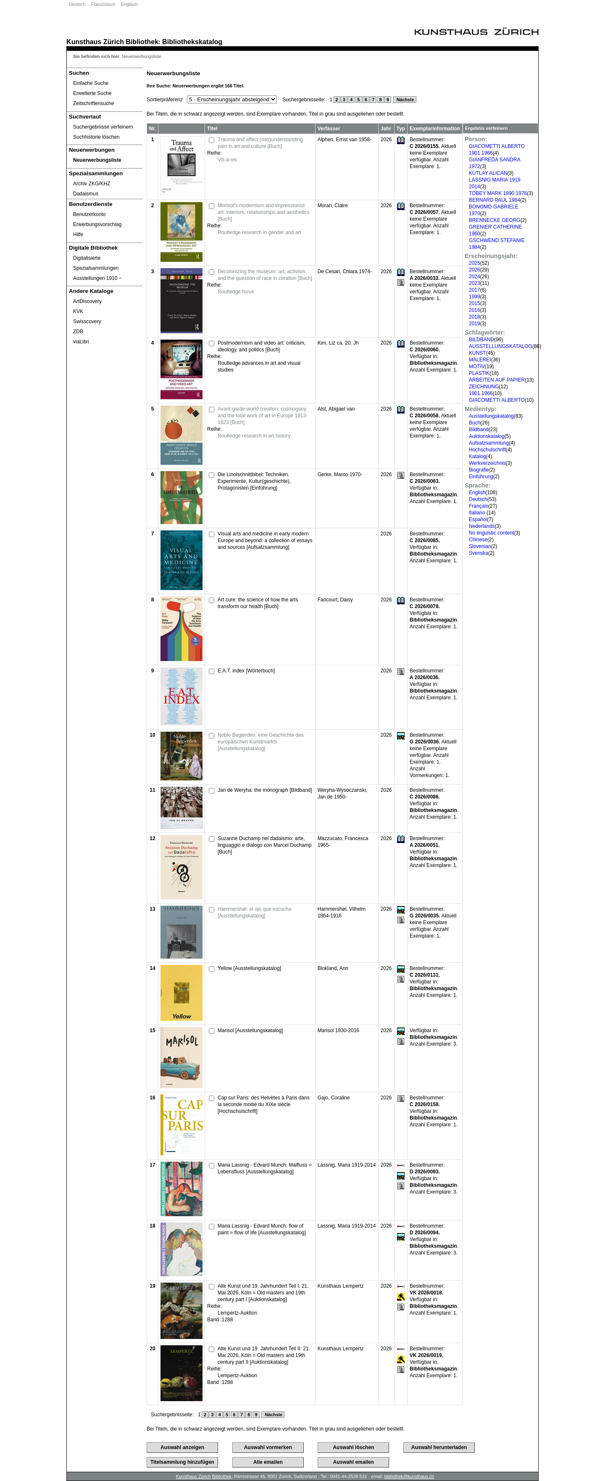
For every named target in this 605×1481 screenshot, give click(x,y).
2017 (474, 290)
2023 (474, 283)
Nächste (404, 99)
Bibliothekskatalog (192, 41)
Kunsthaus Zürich (95, 41)
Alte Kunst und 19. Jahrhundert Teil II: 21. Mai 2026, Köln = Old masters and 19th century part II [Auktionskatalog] (264, 1355)
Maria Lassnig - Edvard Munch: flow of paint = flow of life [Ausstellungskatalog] (262, 1229)
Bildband (479, 429)
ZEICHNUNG (484, 387)
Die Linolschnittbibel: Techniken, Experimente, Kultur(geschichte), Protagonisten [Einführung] (254, 481)
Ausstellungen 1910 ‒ (97, 278)
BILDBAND (481, 340)
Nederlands (482, 526)
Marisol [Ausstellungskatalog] (250, 1030)
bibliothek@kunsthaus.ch (409, 1476)
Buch (474, 423)
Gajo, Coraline (334, 1098)
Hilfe (78, 234)
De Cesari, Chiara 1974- (345, 271)
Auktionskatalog (487, 436)
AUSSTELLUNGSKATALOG (500, 346)
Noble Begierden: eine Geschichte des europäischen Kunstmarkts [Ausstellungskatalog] (261, 741)
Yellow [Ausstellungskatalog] (249, 968)
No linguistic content (491, 533)
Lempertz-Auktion (237, 1313)
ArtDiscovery (87, 301)
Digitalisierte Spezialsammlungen (95, 263)
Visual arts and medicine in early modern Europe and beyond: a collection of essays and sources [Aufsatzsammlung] (265, 540)
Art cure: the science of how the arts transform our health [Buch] (258, 603)
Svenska (478, 553)
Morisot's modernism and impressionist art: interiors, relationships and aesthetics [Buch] (263, 212)
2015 (474, 303)
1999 (474, 297)
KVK (78, 311)
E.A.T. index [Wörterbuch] (246, 671)
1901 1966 (481, 393)
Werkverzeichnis (487, 463)
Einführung (481, 477)
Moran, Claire (333, 205)
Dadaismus (85, 194)
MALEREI (480, 360)
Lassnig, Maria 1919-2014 (347, 1165)
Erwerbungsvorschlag (97, 224)
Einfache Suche (90, 83)
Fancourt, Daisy (335, 600)
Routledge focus (236, 292)
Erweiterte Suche (92, 93)
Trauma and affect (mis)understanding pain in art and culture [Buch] (260, 143)
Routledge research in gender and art (259, 232)
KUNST (477, 353)
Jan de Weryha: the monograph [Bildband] (265, 790)
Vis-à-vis (227, 160)
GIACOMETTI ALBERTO (497, 400)
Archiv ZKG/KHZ (91, 184)
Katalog (477, 456)
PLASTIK (479, 373)
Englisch (129, 4)
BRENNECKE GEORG (495, 220)
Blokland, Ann (333, 968)
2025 (474, 263)
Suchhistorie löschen (96, 137)
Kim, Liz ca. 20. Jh (338, 343)
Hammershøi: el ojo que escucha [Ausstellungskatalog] (254, 912)
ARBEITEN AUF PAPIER (497, 380)
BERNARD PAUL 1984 (494, 200)
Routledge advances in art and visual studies (259, 366)
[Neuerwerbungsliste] (104, 160)
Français (478, 506)
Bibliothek (142, 41)
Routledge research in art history (254, 436)
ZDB (78, 332)
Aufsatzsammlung (489, 443)
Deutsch (77, 4)
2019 (474, 324)
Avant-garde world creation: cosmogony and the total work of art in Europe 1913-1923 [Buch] (263, 415)
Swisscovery (87, 321)
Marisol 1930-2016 (338, 1030)
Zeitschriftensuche (93, 103)
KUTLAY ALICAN (488, 173)
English (477, 492)
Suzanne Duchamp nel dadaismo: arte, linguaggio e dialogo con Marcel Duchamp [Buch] (264, 845)
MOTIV (477, 366)
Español (478, 519)
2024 (474, 276)
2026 (474, 270)
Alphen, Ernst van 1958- (345, 139)
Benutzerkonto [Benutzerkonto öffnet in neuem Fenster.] (89, 214)
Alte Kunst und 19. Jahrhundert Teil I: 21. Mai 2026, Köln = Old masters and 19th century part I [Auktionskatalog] (263, 1292)
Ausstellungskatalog (491, 416)
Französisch (103, 4)
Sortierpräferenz (165, 100)
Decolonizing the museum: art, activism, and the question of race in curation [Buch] (265, 275)
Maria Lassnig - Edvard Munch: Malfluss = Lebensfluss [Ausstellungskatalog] (265, 1168)
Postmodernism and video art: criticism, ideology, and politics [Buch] (261, 346)
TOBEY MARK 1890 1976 (498, 193)
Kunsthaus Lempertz (341, 1286)
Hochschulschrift (487, 450)
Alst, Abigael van (336, 409)
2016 (474, 310)
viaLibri (81, 342)
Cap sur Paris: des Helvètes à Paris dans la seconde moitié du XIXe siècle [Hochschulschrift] (264, 1104)
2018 (474, 317)
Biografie (479, 470)
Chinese (478, 540)
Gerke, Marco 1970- (340, 474)
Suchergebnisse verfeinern (103, 127)
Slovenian (480, 546)
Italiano (478, 513)
